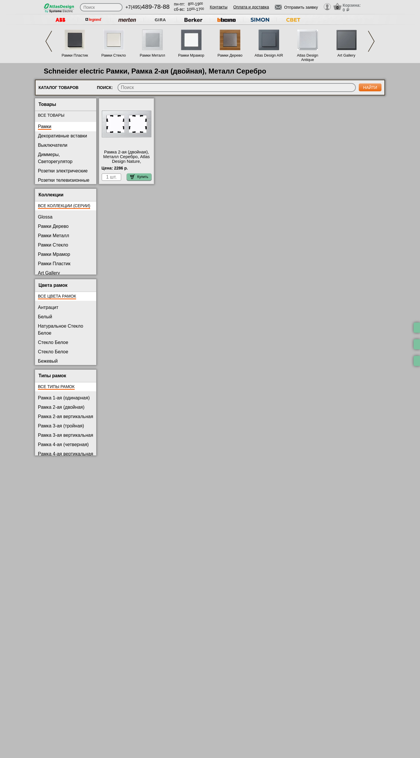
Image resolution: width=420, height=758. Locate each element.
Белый (45, 316)
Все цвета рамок (57, 296)
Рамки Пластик (75, 55)
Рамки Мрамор (191, 55)
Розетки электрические (63, 170)
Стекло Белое (53, 342)
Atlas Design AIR (269, 55)
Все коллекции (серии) (64, 205)
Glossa (45, 216)
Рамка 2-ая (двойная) (61, 407)
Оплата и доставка (251, 7)
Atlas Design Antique (307, 57)
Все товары (51, 115)
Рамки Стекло (113, 55)
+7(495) (147, 7)
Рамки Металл (152, 55)
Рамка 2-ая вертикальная (65, 416)
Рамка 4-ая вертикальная (65, 453)
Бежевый (48, 361)
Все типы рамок (56, 386)
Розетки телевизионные (63, 180)
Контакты (218, 7)
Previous (48, 41)
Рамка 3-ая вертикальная (65, 435)
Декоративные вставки (62, 135)
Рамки (44, 126)
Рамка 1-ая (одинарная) (64, 397)
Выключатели (52, 145)
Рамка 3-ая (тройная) (61, 425)
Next (371, 41)
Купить (139, 176)
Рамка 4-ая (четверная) (63, 444)
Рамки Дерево (230, 55)
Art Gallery (346, 55)
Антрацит (48, 307)
